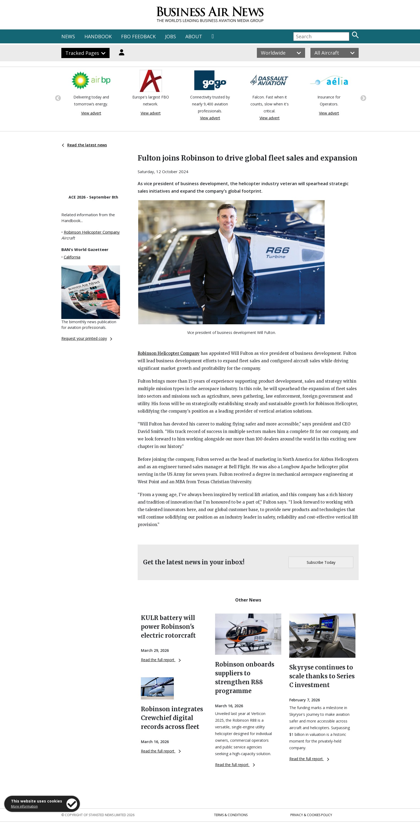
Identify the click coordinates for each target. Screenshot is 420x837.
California (72, 257)
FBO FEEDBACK (138, 36)
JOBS (170, 36)
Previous (57, 97)
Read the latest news (84, 144)
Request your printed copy (86, 338)
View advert (91, 113)
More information (24, 806)
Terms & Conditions (231, 815)
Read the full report (161, 659)
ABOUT (193, 36)
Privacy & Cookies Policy (311, 815)
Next (362, 97)
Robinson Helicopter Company (92, 232)
